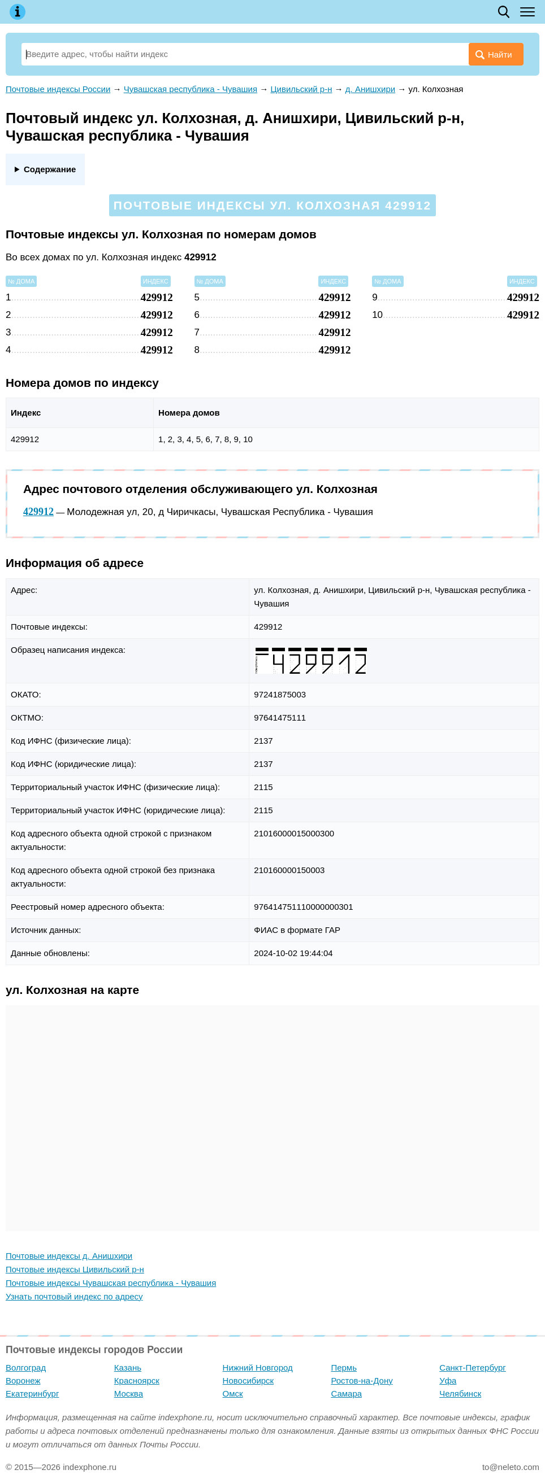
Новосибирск (248, 1380)
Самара (346, 1393)
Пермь (344, 1367)
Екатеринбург (32, 1393)
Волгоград (26, 1367)
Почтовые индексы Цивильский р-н (75, 1269)
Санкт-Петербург (472, 1367)
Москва (128, 1393)
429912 (38, 511)
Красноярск (136, 1380)
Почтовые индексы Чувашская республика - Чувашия (111, 1283)
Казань (127, 1367)
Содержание (50, 169)
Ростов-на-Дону (361, 1380)
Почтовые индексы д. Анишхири (69, 1255)
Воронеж (23, 1380)
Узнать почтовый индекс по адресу (74, 1296)
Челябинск (460, 1393)
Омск (233, 1393)
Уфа (447, 1380)
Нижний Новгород (258, 1367)
